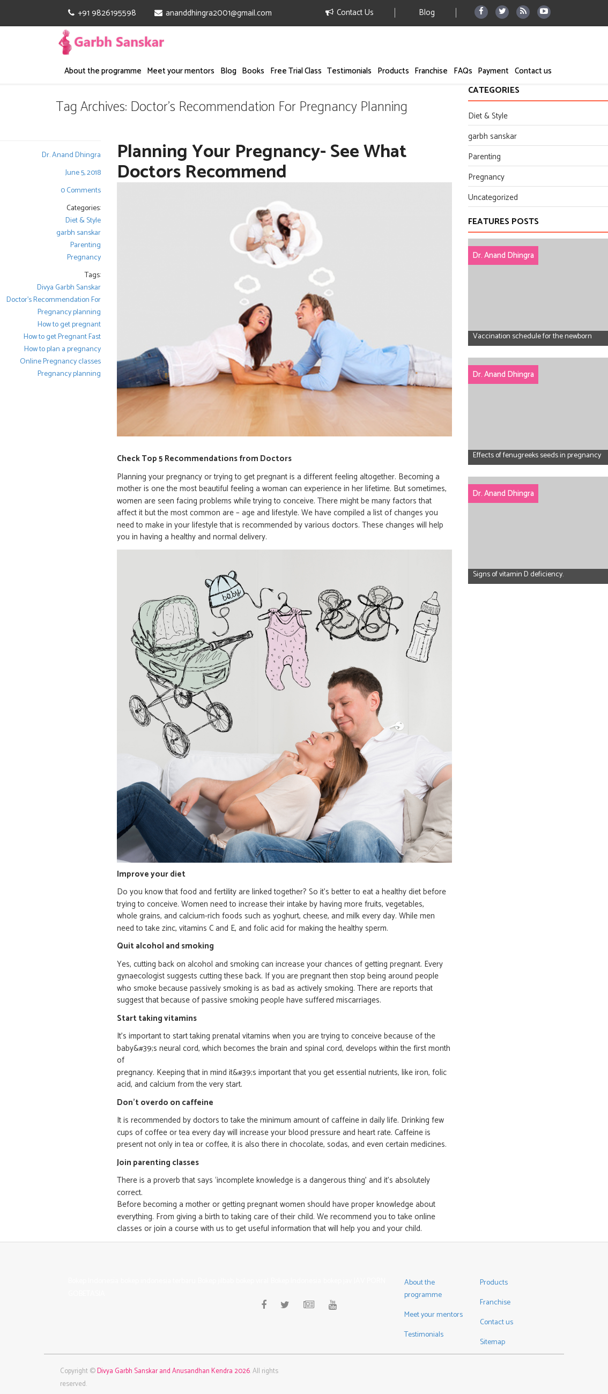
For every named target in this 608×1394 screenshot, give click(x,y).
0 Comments (81, 190)
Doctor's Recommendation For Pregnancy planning (53, 306)
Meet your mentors (180, 71)
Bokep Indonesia (93, 1281)
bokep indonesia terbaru (158, 1281)
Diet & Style (83, 220)
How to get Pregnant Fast (62, 337)
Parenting (85, 245)
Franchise (431, 71)
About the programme (103, 71)
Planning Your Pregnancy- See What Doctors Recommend (262, 162)
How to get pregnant (69, 324)
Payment (493, 71)
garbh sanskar (78, 233)
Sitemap (492, 1342)
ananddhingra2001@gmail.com (213, 13)
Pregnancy (84, 257)
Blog (427, 12)
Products (393, 71)
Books (253, 71)
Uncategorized (493, 197)
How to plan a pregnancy (62, 349)
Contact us (533, 71)
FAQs (463, 71)
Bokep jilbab (216, 1281)
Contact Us (349, 12)
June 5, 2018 (83, 173)
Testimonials (349, 71)
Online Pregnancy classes (60, 361)
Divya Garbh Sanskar (69, 287)
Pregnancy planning (69, 374)
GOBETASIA (86, 1294)
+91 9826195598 (102, 13)
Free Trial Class (296, 71)
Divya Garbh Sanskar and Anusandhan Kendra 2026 (173, 1371)
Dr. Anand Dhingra (71, 155)
